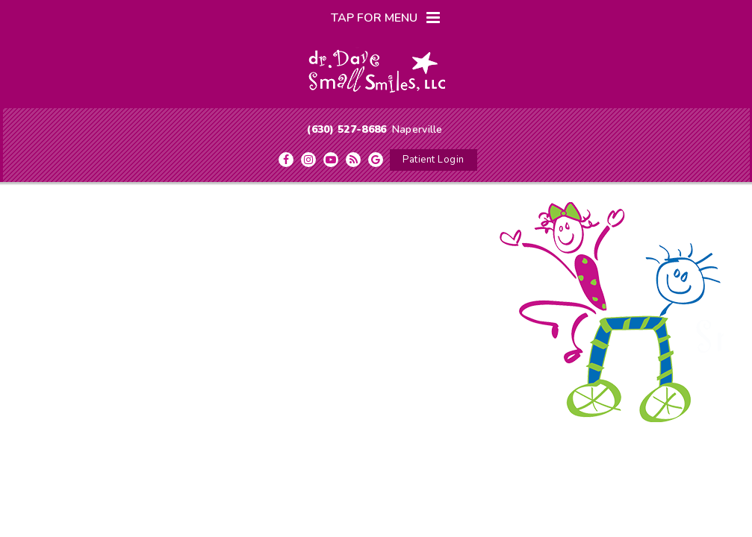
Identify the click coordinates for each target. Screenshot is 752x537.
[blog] (353, 159)
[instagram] (308, 159)
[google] (375, 159)
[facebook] (286, 159)
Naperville (417, 129)
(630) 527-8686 (346, 129)
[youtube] (330, 159)
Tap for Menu (385, 18)
